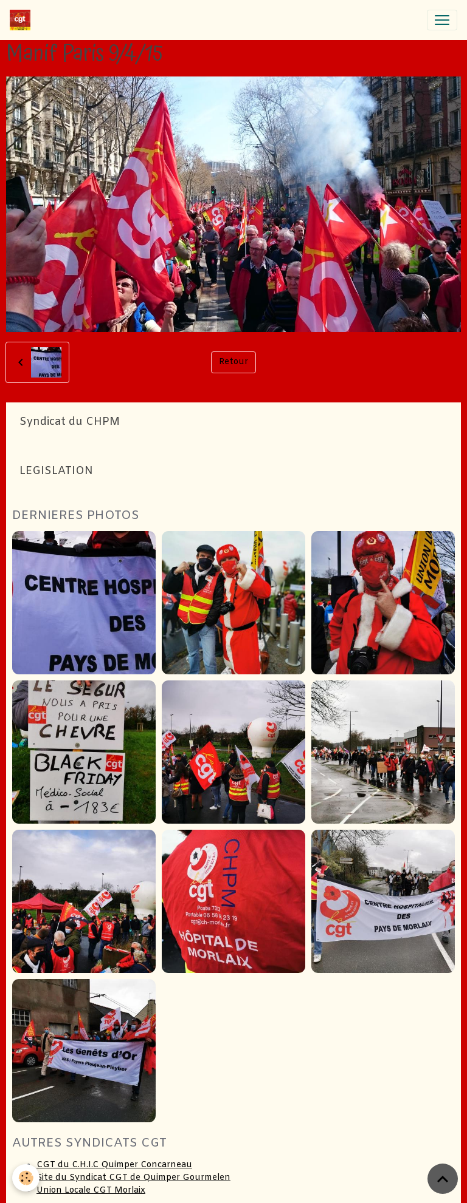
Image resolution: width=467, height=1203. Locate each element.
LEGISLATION (56, 471)
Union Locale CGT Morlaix (90, 1190)
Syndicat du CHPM (69, 422)
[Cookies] (26, 1177)
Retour (233, 362)
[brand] (22, 20)
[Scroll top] (442, 1179)
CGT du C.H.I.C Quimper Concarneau (114, 1165)
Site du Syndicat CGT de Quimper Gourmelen (133, 1178)
